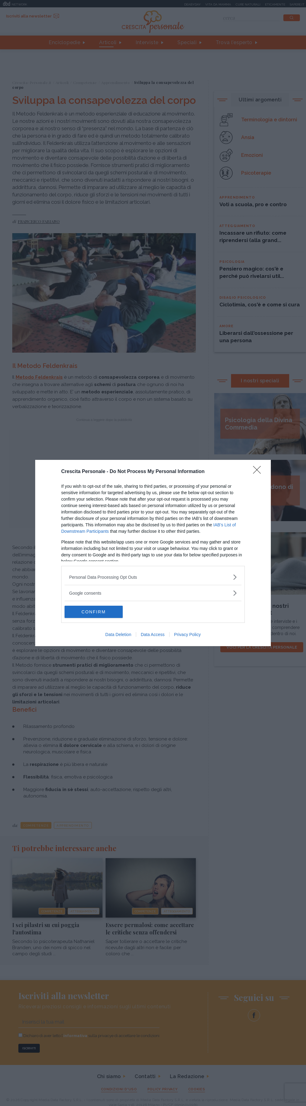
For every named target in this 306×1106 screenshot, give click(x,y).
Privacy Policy (187, 634)
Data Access (153, 634)
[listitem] (153, 577)
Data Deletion (118, 634)
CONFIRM (93, 611)
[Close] (259, 472)
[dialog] (153, 553)
